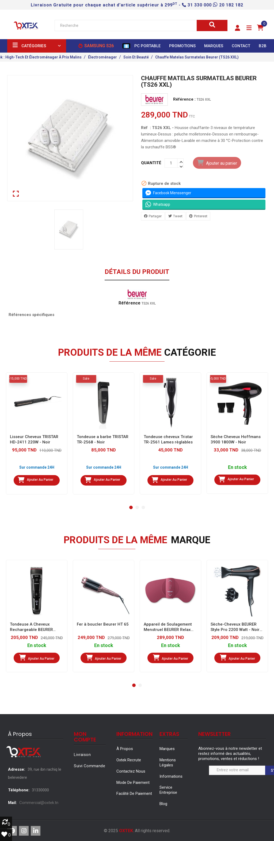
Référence (129, 303)
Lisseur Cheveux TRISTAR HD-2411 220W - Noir (34, 439)
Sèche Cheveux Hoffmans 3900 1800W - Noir (236, 439)
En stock (237, 467)
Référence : (184, 99)
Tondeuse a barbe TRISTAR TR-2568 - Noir (102, 439)
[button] (237, 28)
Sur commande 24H (36, 467)
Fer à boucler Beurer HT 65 (103, 624)
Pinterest (200, 216)
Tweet (177, 216)
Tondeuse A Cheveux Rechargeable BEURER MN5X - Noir (31, 627)
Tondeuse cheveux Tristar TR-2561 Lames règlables (168, 439)
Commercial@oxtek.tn (38, 802)
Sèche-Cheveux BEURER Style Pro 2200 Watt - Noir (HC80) (235, 627)
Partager (155, 216)
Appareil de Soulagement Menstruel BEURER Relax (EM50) (168, 627)
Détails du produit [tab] (137, 272)
